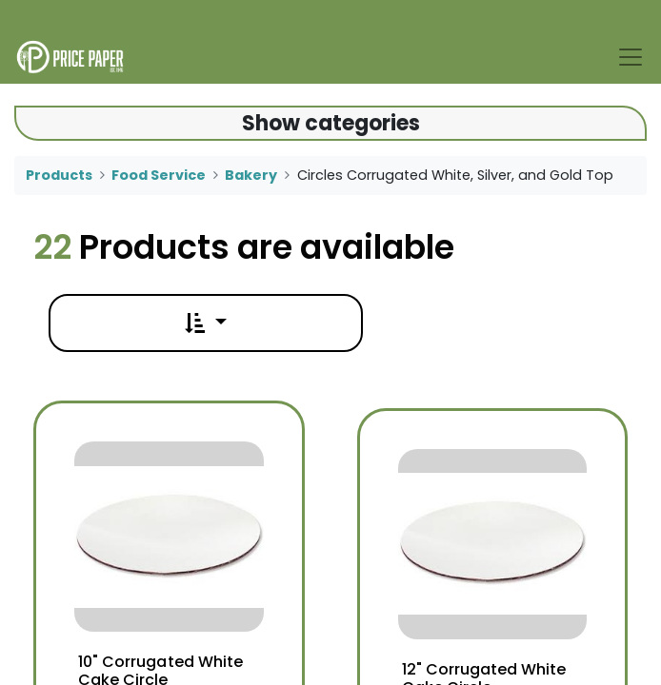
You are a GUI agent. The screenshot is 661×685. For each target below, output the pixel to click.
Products (59, 175)
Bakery (251, 175)
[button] (206, 323)
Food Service (158, 175)
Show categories (331, 123)
